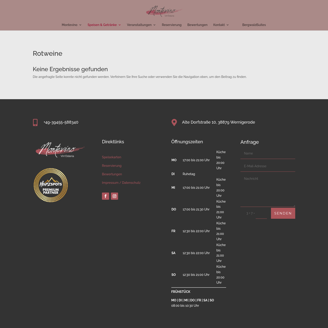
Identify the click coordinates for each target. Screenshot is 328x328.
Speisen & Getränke (102, 25)
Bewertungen (197, 25)
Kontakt (219, 25)
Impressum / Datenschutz (121, 182)
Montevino (69, 25)
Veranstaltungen (139, 25)
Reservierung (172, 25)
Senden (283, 213)
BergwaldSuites (254, 25)
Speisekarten (111, 157)
